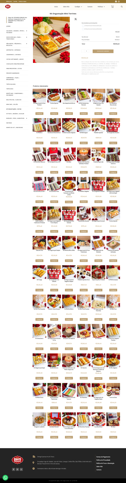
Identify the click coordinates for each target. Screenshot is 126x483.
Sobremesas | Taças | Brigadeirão (12, 78)
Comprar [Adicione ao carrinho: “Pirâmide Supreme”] (98, 143)
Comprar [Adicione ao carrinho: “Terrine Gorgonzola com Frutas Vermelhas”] (69, 437)
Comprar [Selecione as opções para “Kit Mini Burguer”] (84, 143)
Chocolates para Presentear (15, 64)
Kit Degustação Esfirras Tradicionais (84, 251)
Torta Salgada (10, 84)
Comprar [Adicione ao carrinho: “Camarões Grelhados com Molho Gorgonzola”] (69, 378)
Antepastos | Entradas (13, 50)
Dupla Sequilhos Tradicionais (54, 398)
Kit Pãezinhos (83, 397)
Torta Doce (9, 89)
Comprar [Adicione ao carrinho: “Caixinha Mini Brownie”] (84, 231)
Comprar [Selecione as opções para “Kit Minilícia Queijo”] (113, 290)
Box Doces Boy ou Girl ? (39, 191)
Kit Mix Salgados (113, 368)
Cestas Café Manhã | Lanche (15, 59)
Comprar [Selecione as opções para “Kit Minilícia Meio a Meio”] (69, 261)
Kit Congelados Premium (98, 191)
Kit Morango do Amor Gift (54, 162)
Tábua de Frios (39, 250)
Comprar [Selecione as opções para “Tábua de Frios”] (39, 261)
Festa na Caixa (113, 397)
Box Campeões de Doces (69, 103)
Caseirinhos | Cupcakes (13, 54)
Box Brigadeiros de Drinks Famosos (69, 398)
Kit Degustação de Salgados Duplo (98, 398)
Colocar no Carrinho (103, 51)
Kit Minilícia (39, 133)
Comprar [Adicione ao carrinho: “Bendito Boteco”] (54, 378)
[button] (75, 19)
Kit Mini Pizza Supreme (39, 309)
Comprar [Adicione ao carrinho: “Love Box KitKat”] (98, 437)
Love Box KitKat (98, 427)
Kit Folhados (98, 338)
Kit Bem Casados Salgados (68, 133)
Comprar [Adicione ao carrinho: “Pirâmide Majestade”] (98, 172)
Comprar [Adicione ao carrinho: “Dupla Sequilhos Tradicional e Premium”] (39, 231)
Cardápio (78, 6)
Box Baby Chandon (54, 427)
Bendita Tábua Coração (54, 309)
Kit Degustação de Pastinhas (98, 310)
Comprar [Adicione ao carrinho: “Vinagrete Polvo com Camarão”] (98, 113)
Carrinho (15, 1)
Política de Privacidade (103, 460)
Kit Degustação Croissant (98, 221)
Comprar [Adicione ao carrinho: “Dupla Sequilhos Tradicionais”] (54, 408)
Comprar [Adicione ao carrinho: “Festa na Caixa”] (113, 408)
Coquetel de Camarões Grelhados (113, 251)
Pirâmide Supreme (98, 133)
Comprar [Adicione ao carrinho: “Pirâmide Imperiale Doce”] (84, 290)
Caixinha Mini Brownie (83, 221)
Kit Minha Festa (39, 397)
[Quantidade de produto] (86, 51)
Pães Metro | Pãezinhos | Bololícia (14, 44)
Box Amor (69, 162)
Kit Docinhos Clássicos (39, 162)
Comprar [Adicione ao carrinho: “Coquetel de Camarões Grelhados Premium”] (84, 172)
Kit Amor (113, 427)
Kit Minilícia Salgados (83, 191)
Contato (89, 7)
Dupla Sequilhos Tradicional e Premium (39, 222)
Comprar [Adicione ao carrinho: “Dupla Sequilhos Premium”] (98, 290)
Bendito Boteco (54, 368)
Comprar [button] (39, 113)
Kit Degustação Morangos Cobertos (113, 163)
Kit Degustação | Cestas (13, 109)
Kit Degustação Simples (54, 250)
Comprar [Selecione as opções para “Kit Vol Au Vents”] (39, 349)
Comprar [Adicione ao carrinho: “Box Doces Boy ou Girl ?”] (39, 202)
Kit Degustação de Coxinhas (98, 251)
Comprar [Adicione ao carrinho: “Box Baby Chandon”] (54, 437)
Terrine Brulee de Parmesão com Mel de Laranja (69, 193)
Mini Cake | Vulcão (12, 104)
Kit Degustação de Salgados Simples (69, 280)
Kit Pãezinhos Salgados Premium (113, 339)
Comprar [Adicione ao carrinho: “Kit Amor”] (113, 437)
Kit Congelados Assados (113, 133)
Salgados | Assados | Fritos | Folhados (15, 31)
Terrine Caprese (54, 103)
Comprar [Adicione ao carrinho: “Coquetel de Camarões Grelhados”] (113, 261)
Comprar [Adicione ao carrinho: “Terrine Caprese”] (54, 113)
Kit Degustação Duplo (39, 368)
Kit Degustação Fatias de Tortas (54, 339)
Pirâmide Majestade (98, 162)
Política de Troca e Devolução (105, 463)
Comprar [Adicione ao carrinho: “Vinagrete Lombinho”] (39, 437)
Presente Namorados (12, 73)
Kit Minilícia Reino (69, 309)
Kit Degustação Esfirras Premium (39, 104)
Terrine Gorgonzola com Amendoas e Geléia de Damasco (98, 369)
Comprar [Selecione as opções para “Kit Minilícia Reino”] (69, 319)
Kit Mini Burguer (84, 133)
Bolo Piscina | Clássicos (13, 100)
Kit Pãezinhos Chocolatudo (113, 104)
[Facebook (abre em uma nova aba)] (116, 2)
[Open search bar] (122, 7)
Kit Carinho (83, 338)
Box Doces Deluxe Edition (54, 133)
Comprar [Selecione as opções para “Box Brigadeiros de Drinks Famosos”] (69, 408)
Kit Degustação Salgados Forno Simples (54, 222)
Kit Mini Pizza (113, 309)
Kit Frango (39, 280)
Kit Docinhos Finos (54, 191)
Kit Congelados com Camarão (54, 280)
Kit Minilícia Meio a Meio (69, 250)
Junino (8, 26)
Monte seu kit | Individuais (14, 127)
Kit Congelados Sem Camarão (69, 222)
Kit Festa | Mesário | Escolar (15, 113)
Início (56, 7)
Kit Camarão (84, 368)
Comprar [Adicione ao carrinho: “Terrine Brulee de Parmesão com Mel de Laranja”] (69, 202)
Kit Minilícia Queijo (113, 280)
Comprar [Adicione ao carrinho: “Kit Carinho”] (84, 349)
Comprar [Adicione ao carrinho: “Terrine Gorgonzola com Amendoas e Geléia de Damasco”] (98, 378)
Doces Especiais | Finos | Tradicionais (13, 38)
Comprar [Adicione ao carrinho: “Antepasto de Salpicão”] (69, 349)
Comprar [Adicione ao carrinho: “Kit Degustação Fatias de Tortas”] (54, 349)
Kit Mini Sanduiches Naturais (84, 104)
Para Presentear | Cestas (14, 68)
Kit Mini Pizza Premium (83, 309)
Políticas (101, 6)
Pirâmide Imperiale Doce (84, 280)
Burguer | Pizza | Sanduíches (15, 118)
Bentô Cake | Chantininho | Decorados (14, 94)
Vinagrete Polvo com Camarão (98, 104)
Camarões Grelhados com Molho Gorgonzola (69, 368)
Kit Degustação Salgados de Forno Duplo (113, 192)
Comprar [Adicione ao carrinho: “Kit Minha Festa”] (39, 408)
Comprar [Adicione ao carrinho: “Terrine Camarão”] (113, 231)
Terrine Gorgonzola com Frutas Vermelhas (69, 427)
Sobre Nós (66, 7)
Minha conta (9, 1)
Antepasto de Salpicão (69, 338)
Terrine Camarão (113, 221)
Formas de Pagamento (103, 457)
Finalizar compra (22, 1)
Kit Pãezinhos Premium (83, 427)
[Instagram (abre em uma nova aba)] (118, 2)
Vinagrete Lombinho (39, 427)
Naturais (9, 123)
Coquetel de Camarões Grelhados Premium (83, 163)
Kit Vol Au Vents (39, 338)
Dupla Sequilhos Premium (98, 280)
